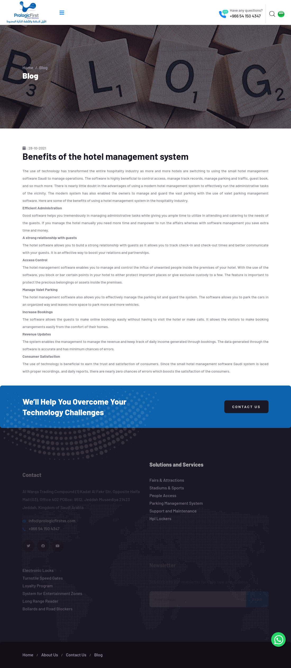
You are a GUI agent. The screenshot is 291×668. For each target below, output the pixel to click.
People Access (162, 498)
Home (27, 67)
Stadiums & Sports (166, 490)
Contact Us (246, 406)
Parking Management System (176, 506)
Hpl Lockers (160, 521)
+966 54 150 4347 (245, 15)
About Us (49, 654)
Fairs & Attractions (166, 483)
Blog (98, 654)
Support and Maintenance (173, 513)
